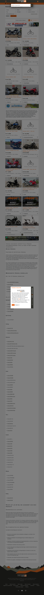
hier (19, 298)
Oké (13, 304)
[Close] (29, 5)
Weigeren (17, 304)
